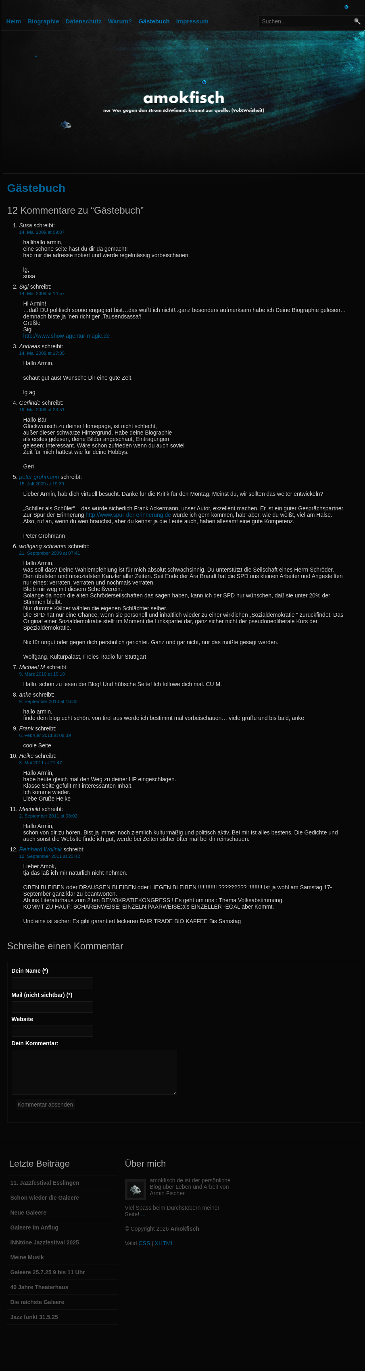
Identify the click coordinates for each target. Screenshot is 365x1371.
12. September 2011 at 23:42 (49, 856)
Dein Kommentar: (35, 1043)
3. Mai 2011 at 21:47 (40, 762)
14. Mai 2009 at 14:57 (42, 293)
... (143, 1214)
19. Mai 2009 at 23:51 (42, 409)
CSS (144, 1243)
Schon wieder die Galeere (44, 1197)
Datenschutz (84, 21)
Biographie (43, 21)
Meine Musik (27, 1257)
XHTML (164, 1243)
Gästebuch (154, 21)
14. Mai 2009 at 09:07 (42, 232)
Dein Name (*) (30, 970)
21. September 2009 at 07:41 (49, 552)
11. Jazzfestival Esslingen (44, 1183)
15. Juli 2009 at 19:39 (41, 483)
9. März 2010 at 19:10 (42, 673)
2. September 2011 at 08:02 (48, 815)
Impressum (192, 21)
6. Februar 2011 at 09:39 (45, 735)
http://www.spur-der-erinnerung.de (128, 515)
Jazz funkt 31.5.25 (34, 1317)
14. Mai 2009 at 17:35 (42, 353)
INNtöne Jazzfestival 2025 (44, 1242)
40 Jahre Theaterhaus (39, 1287)
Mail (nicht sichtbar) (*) (42, 995)
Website (22, 1019)
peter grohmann (39, 477)
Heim (13, 21)
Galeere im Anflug (34, 1227)
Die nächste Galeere (37, 1302)
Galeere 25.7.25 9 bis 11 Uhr (47, 1272)
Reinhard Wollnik (40, 849)
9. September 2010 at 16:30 (48, 701)
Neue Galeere (28, 1212)
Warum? (120, 21)
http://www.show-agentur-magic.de (66, 336)
